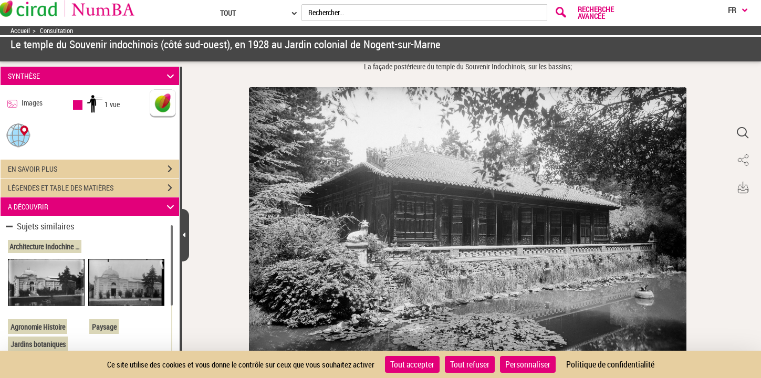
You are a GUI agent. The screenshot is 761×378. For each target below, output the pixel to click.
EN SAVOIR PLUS (93, 169)
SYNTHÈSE (93, 76)
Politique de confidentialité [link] (610, 364)
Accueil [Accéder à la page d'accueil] (20, 30)
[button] (18, 135)
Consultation (56, 30)
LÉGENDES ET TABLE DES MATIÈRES (93, 188)
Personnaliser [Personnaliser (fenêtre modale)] (527, 364)
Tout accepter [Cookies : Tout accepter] (412, 364)
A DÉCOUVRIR (93, 206)
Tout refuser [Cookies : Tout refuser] (469, 364)
